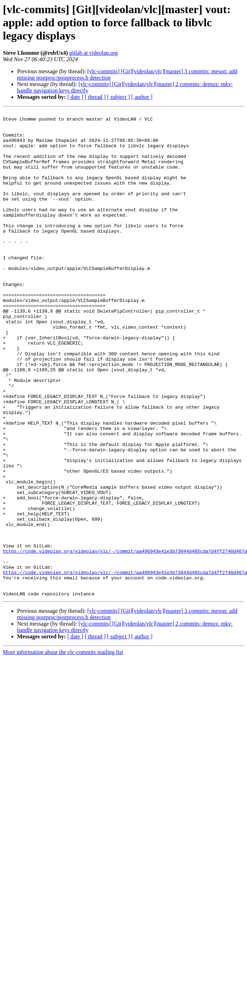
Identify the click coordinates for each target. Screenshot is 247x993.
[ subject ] (118, 97)
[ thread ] (95, 97)
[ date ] (75, 97)
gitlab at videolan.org (93, 53)
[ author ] (142, 97)
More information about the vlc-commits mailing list (63, 749)
